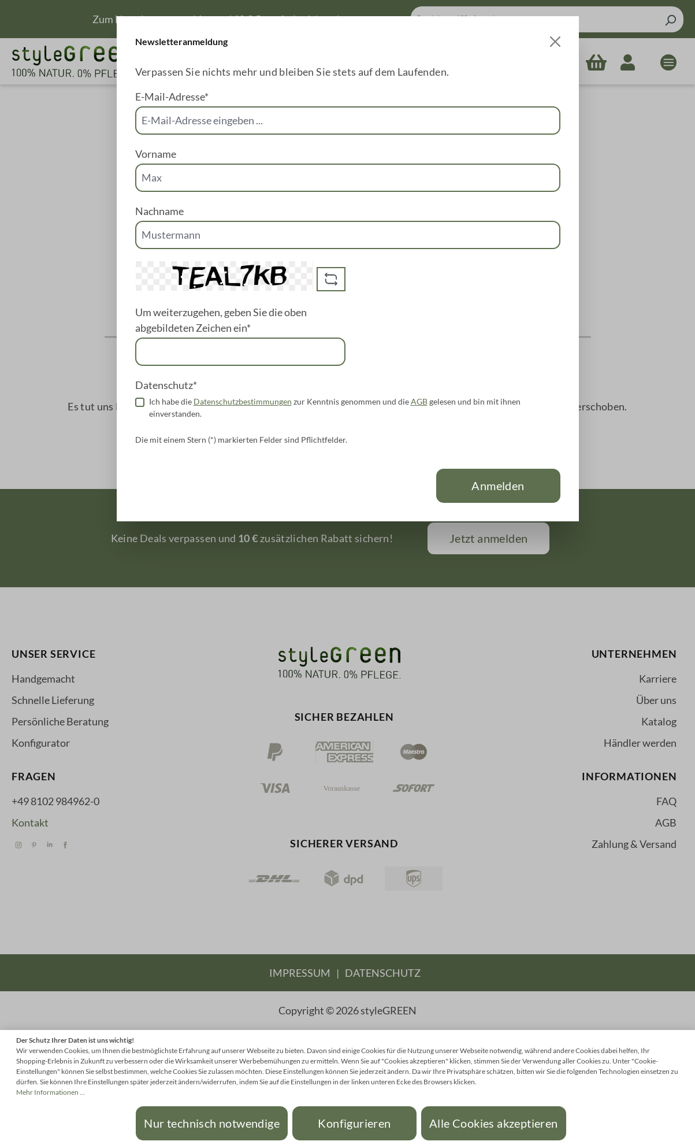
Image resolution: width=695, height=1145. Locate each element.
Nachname (159, 211)
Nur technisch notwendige (212, 1123)
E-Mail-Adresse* (172, 96)
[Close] (555, 41)
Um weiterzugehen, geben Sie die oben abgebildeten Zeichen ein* (221, 320)
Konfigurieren (354, 1123)
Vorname (155, 153)
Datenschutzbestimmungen (243, 401)
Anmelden (497, 485)
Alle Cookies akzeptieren (493, 1123)
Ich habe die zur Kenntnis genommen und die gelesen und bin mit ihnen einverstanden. (335, 407)
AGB (419, 401)
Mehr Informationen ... (50, 1092)
